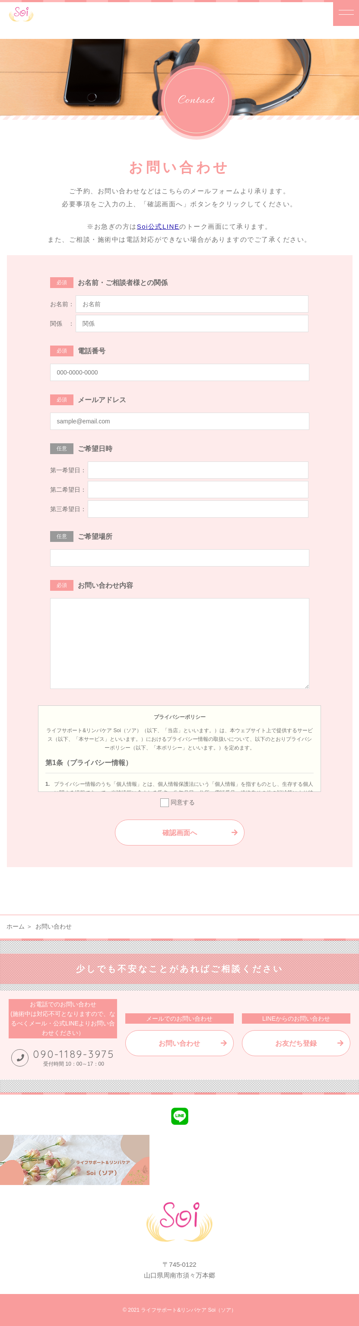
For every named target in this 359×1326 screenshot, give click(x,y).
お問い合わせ (179, 1043)
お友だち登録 (296, 1043)
